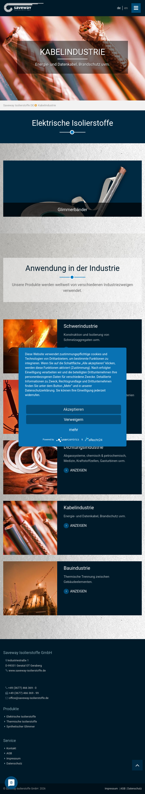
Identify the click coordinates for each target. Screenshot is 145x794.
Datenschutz (14, 763)
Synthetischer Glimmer (20, 726)
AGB (9, 753)
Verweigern (73, 419)
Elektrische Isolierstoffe (21, 716)
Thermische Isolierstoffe (21, 721)
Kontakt (11, 748)
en (126, 8)
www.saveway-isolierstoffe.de (27, 670)
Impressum (13, 758)
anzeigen (78, 470)
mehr (73, 429)
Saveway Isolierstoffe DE (18, 105)
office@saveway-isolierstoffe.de (29, 698)
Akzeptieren (73, 409)
